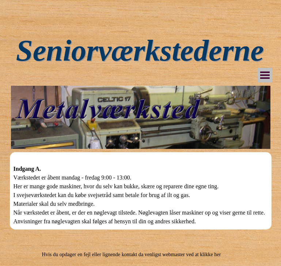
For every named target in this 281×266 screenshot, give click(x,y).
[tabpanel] (141, 191)
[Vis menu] (265, 75)
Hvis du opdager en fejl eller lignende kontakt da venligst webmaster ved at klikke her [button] (131, 254)
